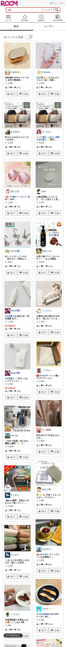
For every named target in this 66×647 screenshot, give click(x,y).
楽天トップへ (57, 3)
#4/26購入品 (11, 316)
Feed (8, 18)
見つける (25, 18)
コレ (12, 94)
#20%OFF (44, 554)
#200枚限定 (44, 614)
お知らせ (41, 18)
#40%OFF (44, 375)
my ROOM (57, 18)
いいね (25, 94)
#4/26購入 (9, 378)
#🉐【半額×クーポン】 (16, 197)
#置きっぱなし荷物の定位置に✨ (48, 138)
